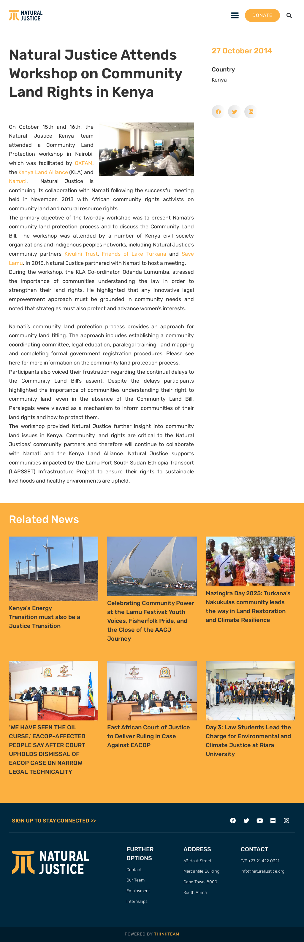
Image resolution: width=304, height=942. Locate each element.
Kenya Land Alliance (43, 172)
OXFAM (83, 163)
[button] (289, 15)
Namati (17, 181)
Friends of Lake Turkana (134, 254)
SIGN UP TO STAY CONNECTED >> (54, 820)
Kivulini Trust (81, 254)
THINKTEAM (166, 934)
